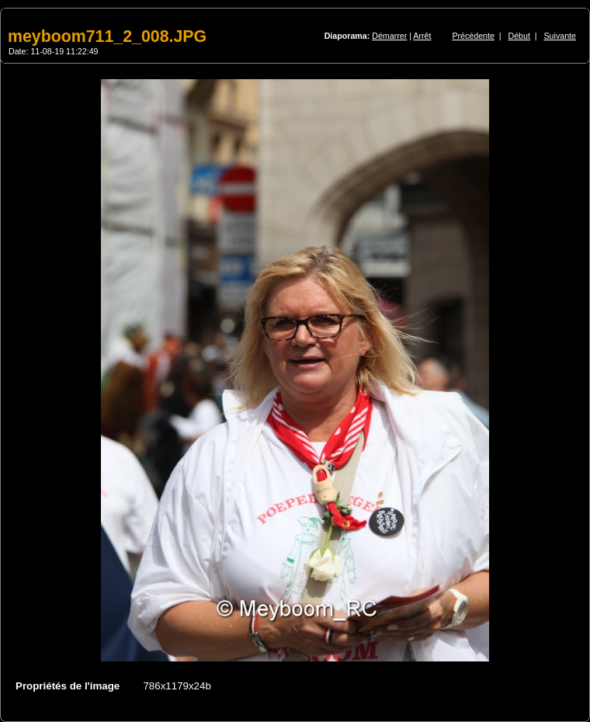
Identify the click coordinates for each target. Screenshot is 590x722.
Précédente (473, 35)
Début (519, 35)
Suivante (560, 35)
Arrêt (422, 35)
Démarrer (389, 35)
